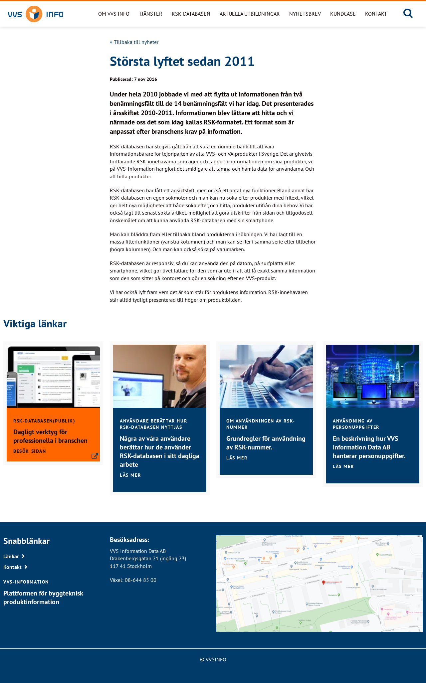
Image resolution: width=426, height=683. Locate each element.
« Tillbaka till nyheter (134, 42)
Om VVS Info (113, 13)
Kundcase (343, 13)
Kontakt (376, 13)
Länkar (11, 556)
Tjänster (150, 13)
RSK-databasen (191, 13)
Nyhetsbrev (305, 13)
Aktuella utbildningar (250, 13)
